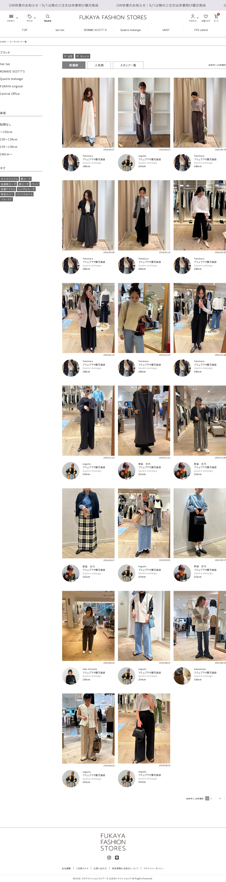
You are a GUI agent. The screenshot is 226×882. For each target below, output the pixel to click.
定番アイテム (8, 189)
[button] (224, 798)
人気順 (99, 65)
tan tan (60, 29)
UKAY (166, 29)
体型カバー (7, 194)
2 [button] (211, 798)
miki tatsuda (90, 669)
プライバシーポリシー (154, 868)
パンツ (35, 184)
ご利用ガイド (82, 868)
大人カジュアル (9, 179)
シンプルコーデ (26, 189)
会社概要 (66, 868)
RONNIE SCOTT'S (95, 29)
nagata (142, 155)
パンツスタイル (24, 194)
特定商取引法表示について (125, 868)
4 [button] (220, 798)
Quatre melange (130, 29)
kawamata (200, 669)
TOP (25, 29)
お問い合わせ (100, 868)
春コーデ (26, 179)
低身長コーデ (8, 184)
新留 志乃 (144, 463)
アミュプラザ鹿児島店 (94, 159)
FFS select (201, 29)
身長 (3, 113)
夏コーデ (24, 184)
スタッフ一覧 (128, 65)
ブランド (5, 52)
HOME (3, 41)
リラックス (6, 199)
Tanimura (88, 155)
